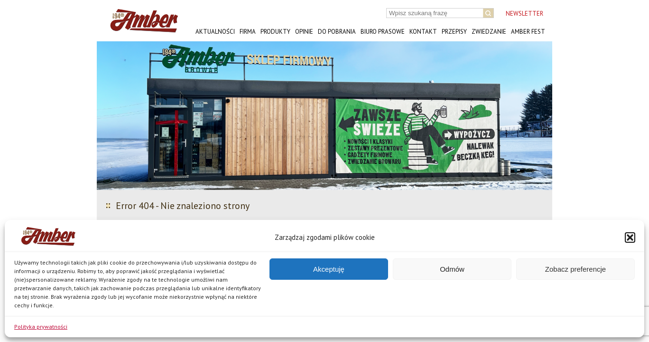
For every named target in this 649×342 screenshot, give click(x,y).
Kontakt (423, 32)
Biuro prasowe (383, 32)
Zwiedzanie (489, 32)
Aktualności (215, 32)
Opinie (304, 32)
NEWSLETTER (524, 14)
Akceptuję (328, 269)
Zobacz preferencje (575, 269)
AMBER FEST (528, 32)
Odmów (452, 269)
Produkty (275, 32)
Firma (248, 32)
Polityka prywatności (40, 326)
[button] (630, 237)
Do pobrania (337, 32)
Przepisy (454, 32)
